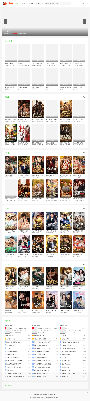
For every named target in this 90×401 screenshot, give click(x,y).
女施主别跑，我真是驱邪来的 (52, 287)
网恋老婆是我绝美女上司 (79, 287)
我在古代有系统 (50, 63)
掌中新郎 (20, 310)
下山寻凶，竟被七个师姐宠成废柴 (38, 254)
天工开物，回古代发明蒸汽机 (38, 175)
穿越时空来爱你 (9, 175)
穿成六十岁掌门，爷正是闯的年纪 (52, 199)
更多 (84, 97)
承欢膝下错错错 (9, 63)
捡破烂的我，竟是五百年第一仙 (79, 231)
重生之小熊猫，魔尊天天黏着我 (38, 119)
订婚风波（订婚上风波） (66, 87)
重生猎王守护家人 (78, 119)
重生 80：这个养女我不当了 (52, 119)
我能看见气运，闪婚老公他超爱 (79, 310)
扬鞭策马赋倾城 (22, 87)
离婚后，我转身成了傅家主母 (24, 287)
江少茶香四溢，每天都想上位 (38, 287)
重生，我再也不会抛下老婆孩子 (79, 143)
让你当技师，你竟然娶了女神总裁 (52, 231)
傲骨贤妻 (48, 87)
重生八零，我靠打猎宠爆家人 (11, 143)
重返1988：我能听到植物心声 (38, 199)
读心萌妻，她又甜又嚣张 (24, 199)
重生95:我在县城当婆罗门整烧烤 (66, 143)
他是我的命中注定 (37, 310)
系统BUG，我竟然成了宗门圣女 (11, 231)
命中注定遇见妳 (77, 63)
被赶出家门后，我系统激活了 (11, 254)
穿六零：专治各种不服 (79, 199)
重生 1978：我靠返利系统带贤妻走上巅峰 (66, 119)
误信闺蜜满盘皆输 (9, 87)
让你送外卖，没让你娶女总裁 (11, 287)
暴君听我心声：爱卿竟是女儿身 (24, 254)
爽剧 (37, 3)
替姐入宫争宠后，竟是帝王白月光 (79, 254)
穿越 (31, 3)
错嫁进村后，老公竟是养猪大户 (24, 231)
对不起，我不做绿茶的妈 (66, 310)
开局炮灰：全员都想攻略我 (24, 175)
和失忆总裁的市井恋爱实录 (66, 287)
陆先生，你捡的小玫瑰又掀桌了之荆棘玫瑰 (52, 310)
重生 (24, 3)
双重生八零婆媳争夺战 (38, 143)
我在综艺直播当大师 (65, 63)
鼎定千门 (20, 63)
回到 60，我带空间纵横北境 (66, 199)
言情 (44, 3)
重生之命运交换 (50, 143)
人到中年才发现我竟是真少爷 (66, 254)
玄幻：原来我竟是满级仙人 (66, 231)
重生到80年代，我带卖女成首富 (11, 119)
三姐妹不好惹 (77, 175)
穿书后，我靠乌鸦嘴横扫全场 (11, 199)
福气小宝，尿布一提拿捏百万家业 (66, 175)
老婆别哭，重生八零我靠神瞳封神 (24, 119)
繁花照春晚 (8, 310)
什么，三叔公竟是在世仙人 (52, 254)
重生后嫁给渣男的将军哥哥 (24, 143)
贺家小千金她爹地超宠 (38, 63)
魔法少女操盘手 (36, 87)
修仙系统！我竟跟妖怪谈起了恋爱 (38, 231)
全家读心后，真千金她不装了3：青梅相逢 (52, 175)
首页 (17, 3)
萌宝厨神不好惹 (77, 87)
